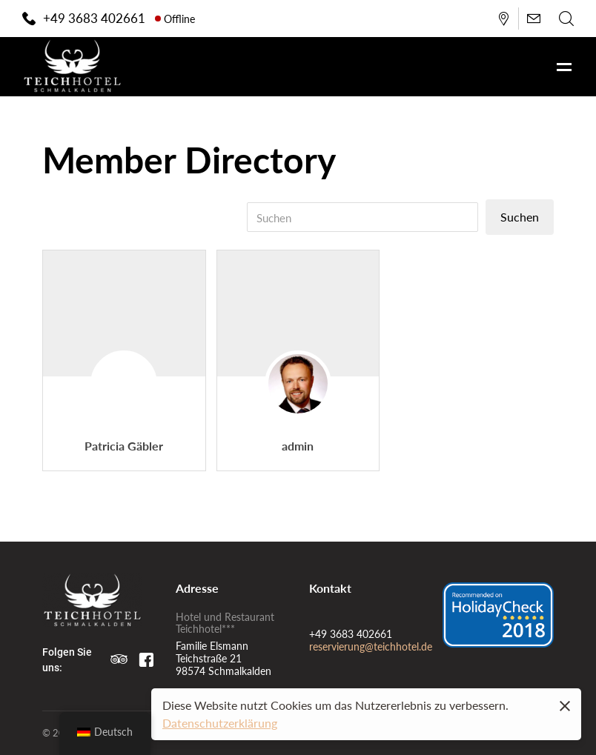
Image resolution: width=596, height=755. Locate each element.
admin (298, 445)
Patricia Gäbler (124, 445)
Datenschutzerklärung (219, 722)
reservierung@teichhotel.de (370, 646)
